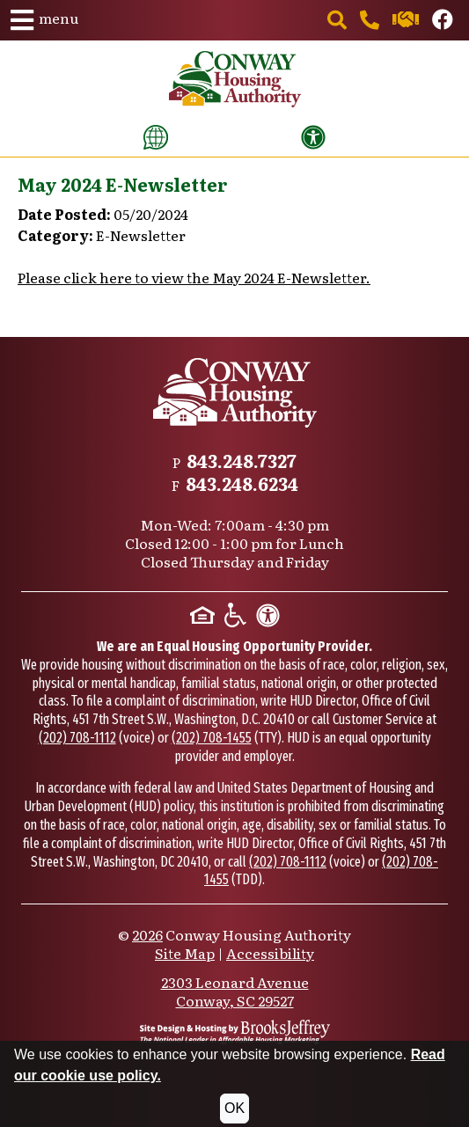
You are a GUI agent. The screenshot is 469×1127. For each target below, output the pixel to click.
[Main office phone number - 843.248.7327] (371, 21)
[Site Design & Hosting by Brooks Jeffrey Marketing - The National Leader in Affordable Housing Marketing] (235, 1031)
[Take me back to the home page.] (235, 79)
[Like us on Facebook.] (442, 21)
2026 (147, 934)
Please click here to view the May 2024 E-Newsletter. (194, 277)
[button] (44, 20)
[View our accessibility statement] (313, 137)
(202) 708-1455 (212, 737)
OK (234, 1108)
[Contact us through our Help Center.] (407, 21)
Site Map (185, 952)
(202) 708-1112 (77, 737)
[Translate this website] (155, 137)
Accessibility (270, 952)
